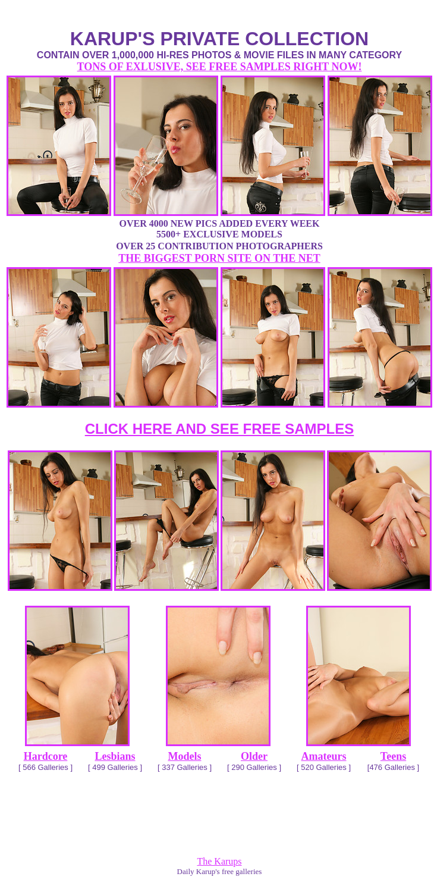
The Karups (219, 861)
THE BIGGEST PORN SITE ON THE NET (219, 258)
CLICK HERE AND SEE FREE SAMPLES (219, 429)
